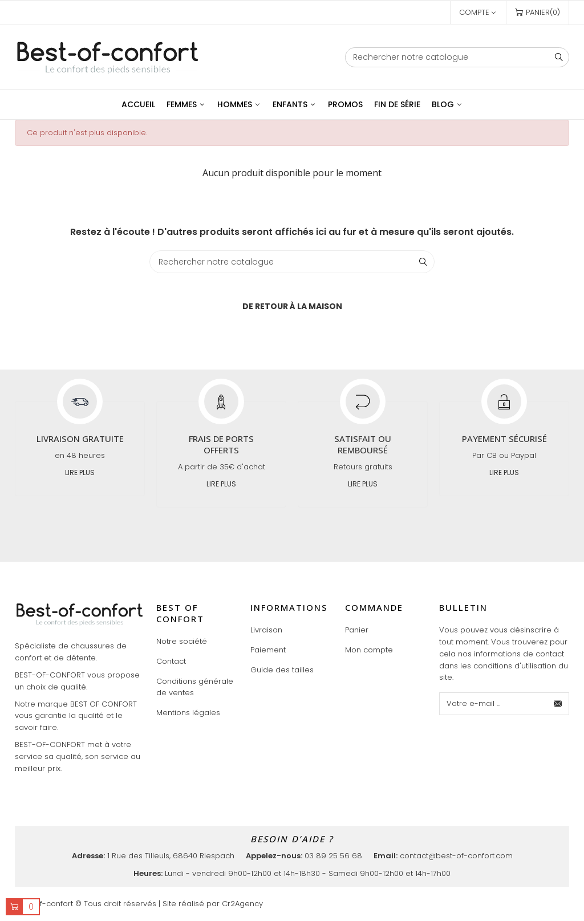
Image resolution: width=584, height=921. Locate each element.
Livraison (266, 629)
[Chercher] (457, 57)
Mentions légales (188, 712)
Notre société (181, 641)
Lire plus (80, 472)
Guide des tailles (282, 669)
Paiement (268, 649)
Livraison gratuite (80, 438)
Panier (356, 629)
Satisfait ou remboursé (362, 444)
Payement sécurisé (504, 438)
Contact (171, 661)
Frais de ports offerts (221, 444)
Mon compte (369, 649)
